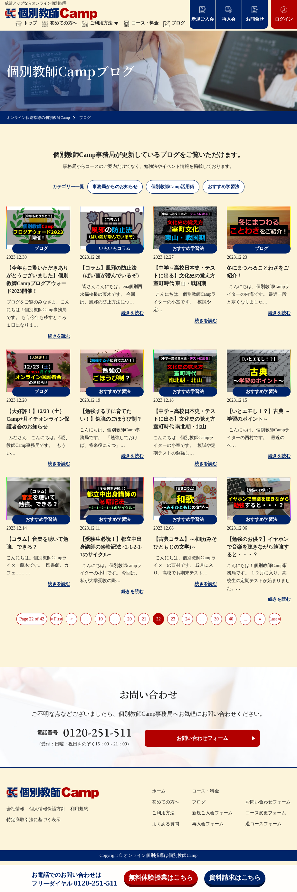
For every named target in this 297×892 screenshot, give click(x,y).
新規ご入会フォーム (212, 812)
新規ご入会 (202, 13)
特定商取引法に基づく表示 (33, 819)
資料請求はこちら (235, 877)
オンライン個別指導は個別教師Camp (160, 855)
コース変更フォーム (265, 812)
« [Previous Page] (71, 619)
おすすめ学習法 (223, 186)
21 (144, 619)
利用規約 (79, 808)
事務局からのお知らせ (115, 186)
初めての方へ (59, 23)
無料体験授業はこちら (161, 877)
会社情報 (15, 808)
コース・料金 (140, 23)
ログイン (284, 13)
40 (231, 619)
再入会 (228, 13)
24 (187, 619)
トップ (26, 23)
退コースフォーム (263, 823)
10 (100, 619)
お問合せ (255, 13)
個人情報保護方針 (47, 808)
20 (129, 619)
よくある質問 (165, 823)
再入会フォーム (208, 823)
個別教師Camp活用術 (173, 186)
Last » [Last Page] (274, 619)
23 (173, 619)
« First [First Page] (56, 619)
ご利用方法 (100, 23)
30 (216, 619)
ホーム (159, 791)
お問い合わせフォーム (202, 738)
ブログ (174, 23)
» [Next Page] (260, 619)
